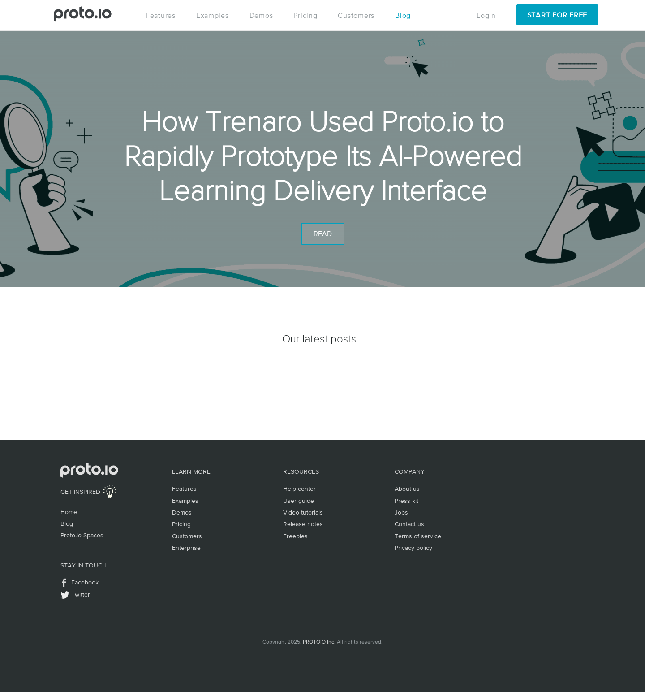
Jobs (401, 512)
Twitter (80, 594)
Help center (299, 488)
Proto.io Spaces (81, 535)
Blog (403, 15)
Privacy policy (413, 547)
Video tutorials (303, 512)
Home (68, 511)
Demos (261, 15)
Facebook (85, 582)
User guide (298, 500)
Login (486, 15)
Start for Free (557, 15)
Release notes (303, 524)
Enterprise (186, 547)
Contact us (409, 524)
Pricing (305, 15)
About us (407, 488)
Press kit (406, 500)
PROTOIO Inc (318, 642)
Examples (212, 15)
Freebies (295, 536)
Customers (356, 15)
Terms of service (418, 536)
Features (161, 15)
